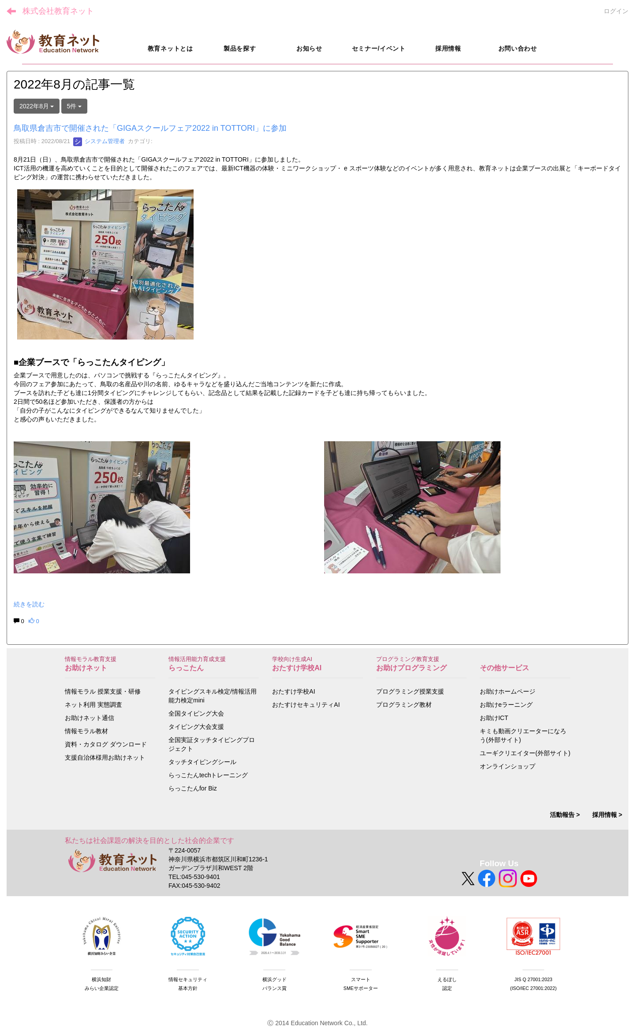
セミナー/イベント (379, 48)
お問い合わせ (517, 48)
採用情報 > (607, 814)
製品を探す (240, 48)
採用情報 (448, 48)
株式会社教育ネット (58, 11)
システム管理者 (99, 141)
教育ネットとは (170, 48)
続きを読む (29, 604)
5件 (74, 106)
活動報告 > (565, 814)
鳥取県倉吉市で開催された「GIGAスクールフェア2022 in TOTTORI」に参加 (150, 128)
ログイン (616, 11)
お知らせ (309, 48)
